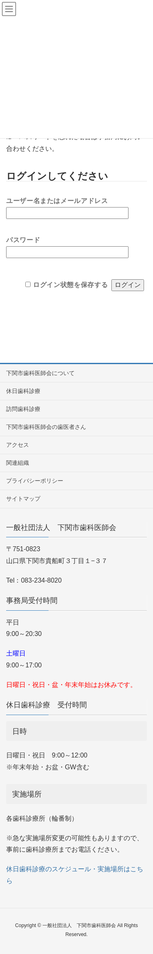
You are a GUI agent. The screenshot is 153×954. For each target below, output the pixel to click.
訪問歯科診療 (23, 409)
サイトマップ (23, 498)
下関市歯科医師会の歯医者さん (46, 427)
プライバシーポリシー (34, 480)
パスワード (23, 238)
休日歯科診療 (23, 391)
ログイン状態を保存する (70, 284)
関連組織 (17, 462)
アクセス (17, 445)
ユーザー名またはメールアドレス (57, 199)
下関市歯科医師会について (40, 373)
